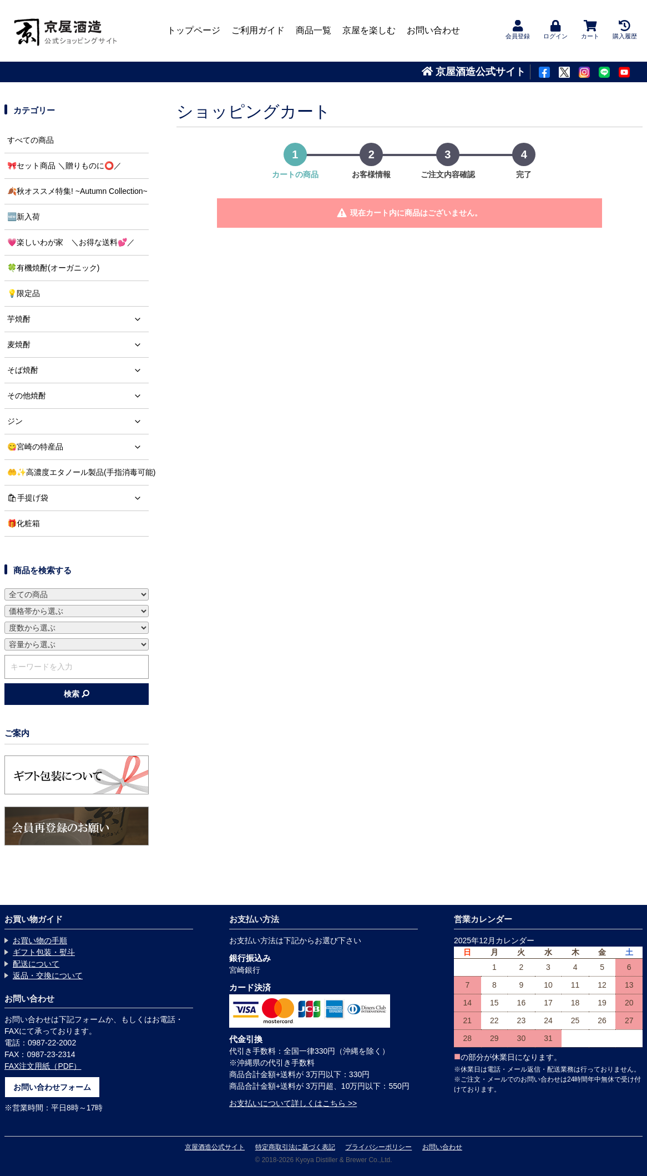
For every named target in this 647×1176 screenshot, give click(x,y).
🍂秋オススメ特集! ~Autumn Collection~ (77, 191)
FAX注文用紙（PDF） (42, 1066)
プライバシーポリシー (378, 1147)
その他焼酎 (78, 395)
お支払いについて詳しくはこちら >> (293, 1103)
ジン (78, 421)
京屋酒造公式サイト (473, 71)
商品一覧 (313, 30)
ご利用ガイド (258, 30)
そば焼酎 (78, 370)
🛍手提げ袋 (78, 498)
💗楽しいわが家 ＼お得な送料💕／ (71, 242)
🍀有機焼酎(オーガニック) (53, 267)
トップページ (193, 30)
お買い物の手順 (40, 940)
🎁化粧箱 (23, 523)
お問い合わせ (433, 30)
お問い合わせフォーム (52, 1087)
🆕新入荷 (23, 216)
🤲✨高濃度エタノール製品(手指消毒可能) (78, 472)
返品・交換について (48, 975)
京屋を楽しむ (369, 30)
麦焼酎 (78, 344)
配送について (36, 963)
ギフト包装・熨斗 (44, 952)
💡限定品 (23, 293)
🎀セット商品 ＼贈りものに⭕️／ (64, 165)
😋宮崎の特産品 (78, 446)
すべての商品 (30, 140)
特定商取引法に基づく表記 (295, 1147)
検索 (76, 693)
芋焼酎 (78, 319)
